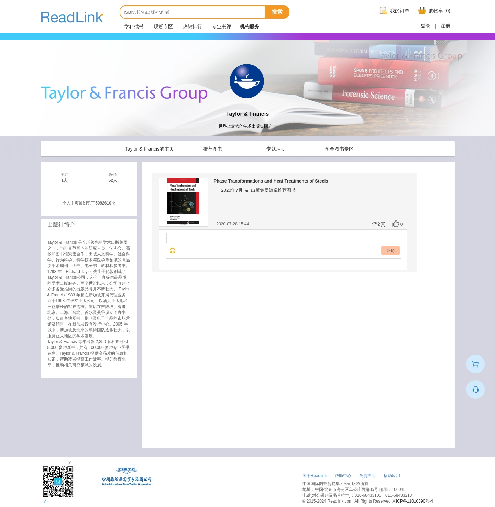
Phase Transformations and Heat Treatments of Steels (271, 181)
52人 (113, 180)
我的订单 (393, 10)
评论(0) (379, 224)
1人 (64, 180)
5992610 (103, 203)
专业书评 (221, 26)
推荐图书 (212, 149)
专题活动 (276, 149)
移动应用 (392, 475)
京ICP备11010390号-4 (412, 501)
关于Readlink (314, 475)
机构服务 (249, 26)
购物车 (433, 10)
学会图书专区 (339, 149)
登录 (425, 26)
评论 (390, 250)
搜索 (277, 12)
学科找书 (133, 26)
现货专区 (162, 26)
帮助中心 (343, 475)
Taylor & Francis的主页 (149, 149)
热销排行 (192, 26)
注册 (445, 26)
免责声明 (367, 475)
